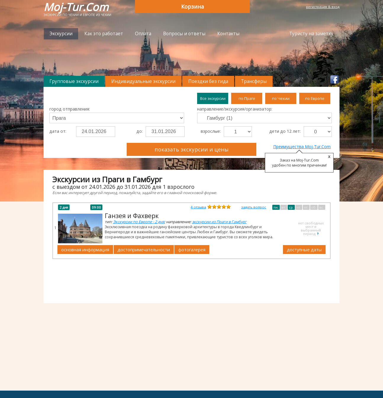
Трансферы (254, 81)
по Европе (314, 98)
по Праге (247, 98)
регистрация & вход (322, 6)
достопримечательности (144, 249)
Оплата (143, 34)
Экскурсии (61, 34)
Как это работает (103, 34)
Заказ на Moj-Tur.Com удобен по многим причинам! (299, 163)
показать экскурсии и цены (191, 149)
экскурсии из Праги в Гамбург (219, 221)
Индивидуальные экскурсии (143, 81)
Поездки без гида (208, 81)
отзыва (198, 207)
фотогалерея (191, 249)
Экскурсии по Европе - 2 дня (138, 221)
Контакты (228, 34)
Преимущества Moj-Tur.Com (302, 146)
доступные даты (304, 249)
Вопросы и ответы (184, 34)
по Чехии (280, 98)
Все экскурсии (213, 98)
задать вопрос (253, 207)
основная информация (85, 249)
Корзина (192, 6)
